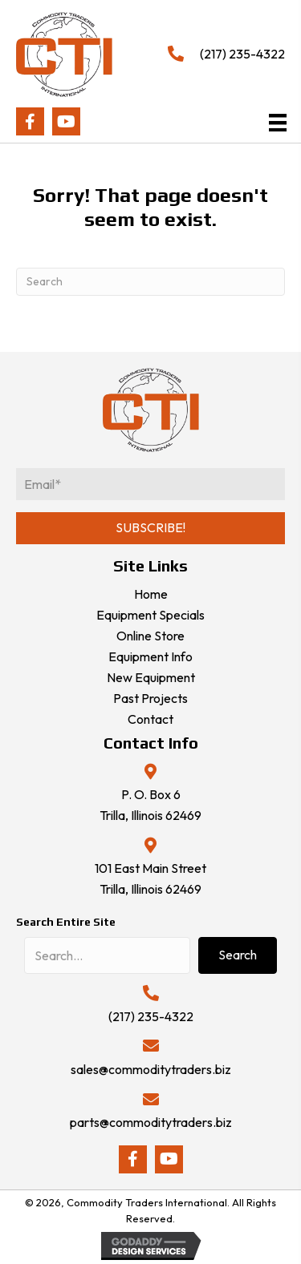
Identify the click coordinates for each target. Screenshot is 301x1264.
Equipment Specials (150, 615)
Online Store (150, 636)
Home (151, 594)
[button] (30, 121)
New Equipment (151, 677)
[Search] (150, 282)
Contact (150, 719)
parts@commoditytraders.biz (151, 1122)
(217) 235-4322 (242, 54)
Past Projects (150, 698)
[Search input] (107, 955)
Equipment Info (150, 656)
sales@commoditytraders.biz (151, 1069)
